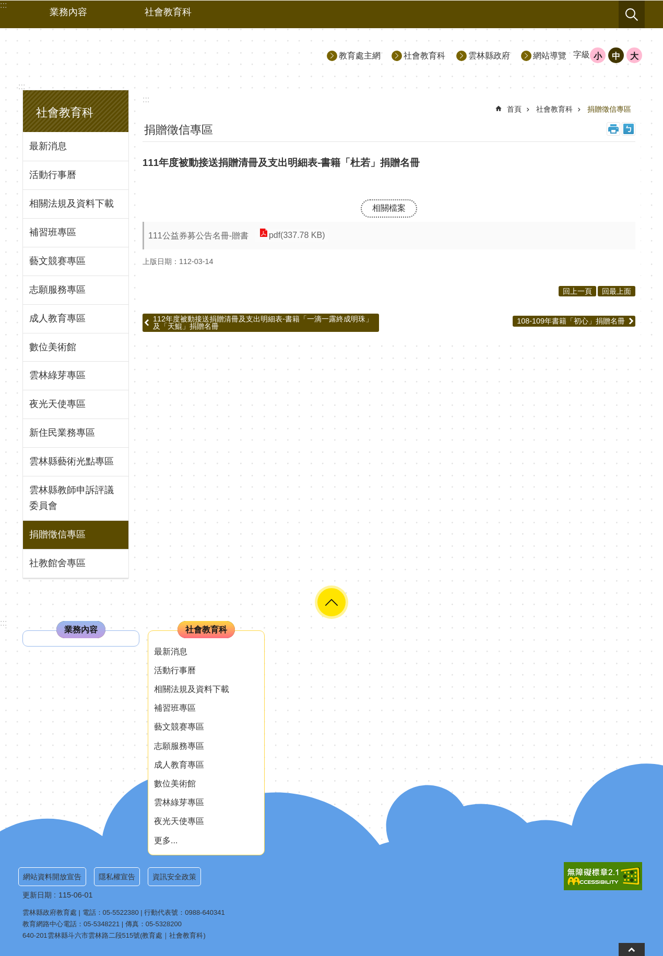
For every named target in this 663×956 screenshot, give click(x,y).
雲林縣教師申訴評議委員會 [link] (71, 498)
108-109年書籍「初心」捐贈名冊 (571, 321)
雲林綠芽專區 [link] (57, 375)
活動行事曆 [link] (52, 175)
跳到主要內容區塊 (5, 5)
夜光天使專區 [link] (57, 404)
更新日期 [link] (37, 895)
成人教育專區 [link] (57, 318)
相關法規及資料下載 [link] (71, 203)
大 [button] (634, 56)
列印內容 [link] (613, 129)
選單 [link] (331, 602)
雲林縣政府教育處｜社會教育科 (112, 55)
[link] (603, 876)
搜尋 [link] (632, 15)
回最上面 (616, 291)
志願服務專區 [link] (57, 289)
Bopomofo (628, 129)
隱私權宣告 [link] (117, 877)
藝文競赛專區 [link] (57, 261)
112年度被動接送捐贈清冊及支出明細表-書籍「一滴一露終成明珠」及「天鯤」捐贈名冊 (263, 322)
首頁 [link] (514, 109)
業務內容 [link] (68, 12)
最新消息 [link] (48, 146)
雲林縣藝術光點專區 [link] (71, 461)
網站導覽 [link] (549, 55)
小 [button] (598, 56)
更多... (165, 840)
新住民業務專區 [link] (62, 432)
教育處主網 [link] (360, 55)
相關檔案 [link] (389, 208)
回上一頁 (577, 291)
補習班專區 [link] (52, 232)
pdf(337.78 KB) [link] (296, 235)
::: (21, 86)
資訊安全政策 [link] (174, 877)
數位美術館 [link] (52, 347)
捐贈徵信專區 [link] (57, 534)
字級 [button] (581, 54)
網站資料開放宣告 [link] (52, 877)
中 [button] (616, 56)
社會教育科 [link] (168, 12)
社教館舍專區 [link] (57, 563)
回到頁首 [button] (632, 949)
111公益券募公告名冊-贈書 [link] (198, 235)
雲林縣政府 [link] (489, 55)
